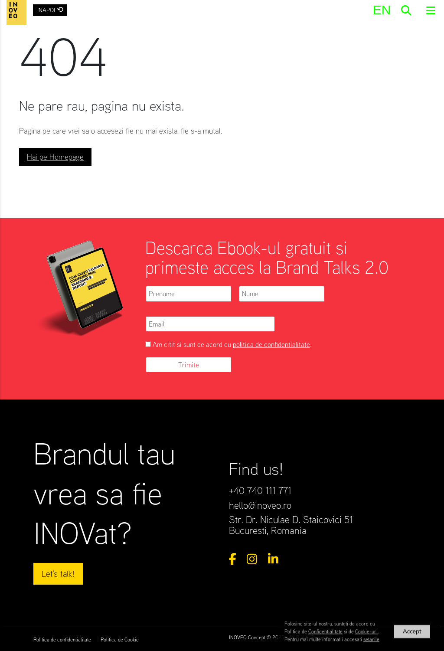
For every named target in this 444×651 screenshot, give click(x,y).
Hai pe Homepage (55, 156)
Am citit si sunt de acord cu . (228, 344)
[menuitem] (381, 10)
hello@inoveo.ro (260, 505)
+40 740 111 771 (260, 490)
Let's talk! (58, 573)
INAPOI (50, 9)
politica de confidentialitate (271, 344)
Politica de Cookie (120, 639)
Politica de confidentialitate (62, 639)
